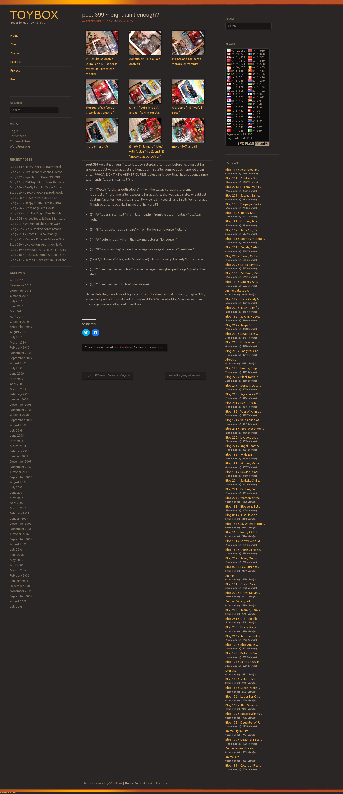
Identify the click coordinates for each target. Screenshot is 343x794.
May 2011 (16, 311)
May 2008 (16, 440)
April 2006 (17, 565)
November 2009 (21, 352)
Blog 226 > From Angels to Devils (32, 208)
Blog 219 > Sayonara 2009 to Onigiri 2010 (38, 249)
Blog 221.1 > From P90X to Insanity (33, 234)
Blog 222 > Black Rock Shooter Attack (35, 229)
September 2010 (21, 326)
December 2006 (20, 523)
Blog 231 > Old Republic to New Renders (37, 182)
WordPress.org (20, 146)
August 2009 (18, 363)
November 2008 (21, 409)
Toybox (34, 14)
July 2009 (16, 368)
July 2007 (16, 487)
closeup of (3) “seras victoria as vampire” (102, 107)
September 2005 (21, 596)
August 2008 (18, 425)
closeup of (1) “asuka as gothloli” (145, 58)
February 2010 (19, 347)
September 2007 (21, 477)
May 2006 (16, 560)
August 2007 (18, 482)
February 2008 (19, 451)
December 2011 (20, 290)
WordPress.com (159, 783)
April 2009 (17, 383)
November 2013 (21, 285)
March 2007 (18, 508)
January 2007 (19, 518)
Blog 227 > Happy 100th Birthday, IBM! (35, 203)
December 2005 (20, 585)
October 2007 (19, 471)
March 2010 (18, 342)
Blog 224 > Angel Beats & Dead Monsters (37, 218)
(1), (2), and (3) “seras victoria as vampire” (188, 58)
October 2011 (19, 295)
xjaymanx (126, 21)
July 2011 (16, 301)
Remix (14, 79)
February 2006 (19, 575)
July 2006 (16, 549)
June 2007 (17, 492)
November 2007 (21, 466)
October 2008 (19, 414)
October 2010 (19, 321)
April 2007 (17, 502)
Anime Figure (124, 347)
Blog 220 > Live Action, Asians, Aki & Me (36, 244)
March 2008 (18, 446)
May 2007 (16, 497)
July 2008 (16, 430)
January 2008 (19, 456)
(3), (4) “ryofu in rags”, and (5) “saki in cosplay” (145, 107)
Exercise (15, 61)
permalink (158, 347)
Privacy (15, 70)
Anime (14, 53)
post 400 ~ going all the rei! (185, 375)
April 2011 (17, 316)
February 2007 (19, 513)
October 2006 (19, 534)
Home (14, 35)
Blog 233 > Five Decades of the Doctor (36, 171)
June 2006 (17, 554)
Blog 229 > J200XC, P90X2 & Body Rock (36, 192)
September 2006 (21, 539)
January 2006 (19, 580)
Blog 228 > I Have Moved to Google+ (34, 197)
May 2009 (16, 378)
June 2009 (17, 373)
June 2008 (17, 435)
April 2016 (17, 280)
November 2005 (21, 590)
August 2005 (18, 601)
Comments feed (20, 141)
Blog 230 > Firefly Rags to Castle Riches (36, 187)
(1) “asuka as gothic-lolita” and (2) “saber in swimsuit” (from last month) (102, 63)
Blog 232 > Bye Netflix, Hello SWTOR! (35, 177)
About (14, 44)
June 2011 (17, 306)
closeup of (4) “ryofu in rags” (188, 107)
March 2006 (18, 570)
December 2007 (20, 461)
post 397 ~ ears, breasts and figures (107, 375)
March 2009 (18, 389)
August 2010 (18, 332)
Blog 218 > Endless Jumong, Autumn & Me (38, 254)
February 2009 (19, 394)
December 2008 (20, 404)
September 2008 (21, 420)
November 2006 (21, 528)
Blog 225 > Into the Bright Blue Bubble (35, 213)
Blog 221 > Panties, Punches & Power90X (37, 239)
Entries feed (18, 136)
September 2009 (21, 358)
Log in (14, 131)
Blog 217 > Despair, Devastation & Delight (38, 259)
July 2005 (16, 606)
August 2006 (18, 544)
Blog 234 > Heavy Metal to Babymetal (35, 166)
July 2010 (16, 337)
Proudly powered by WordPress (103, 783)
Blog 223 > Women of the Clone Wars (35, 223)
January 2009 (19, 399)
